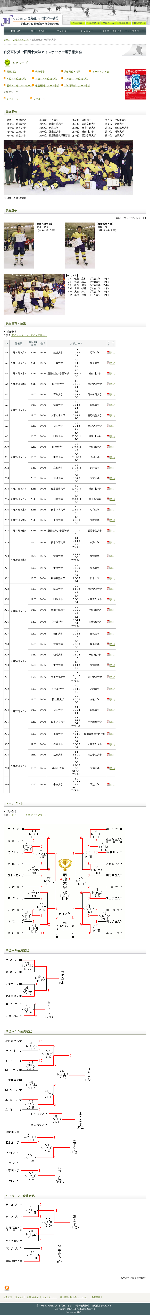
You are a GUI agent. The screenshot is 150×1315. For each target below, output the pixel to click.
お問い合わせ (33, 1297)
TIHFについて (139, 23)
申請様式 (77, 23)
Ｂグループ (13, 98)
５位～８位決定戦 (16, 78)
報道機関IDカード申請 (47, 85)
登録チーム (108, 23)
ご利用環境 (95, 1297)
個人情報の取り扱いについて (73, 1297)
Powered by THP (73, 1312)
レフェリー (87, 31)
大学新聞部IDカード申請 (77, 85)
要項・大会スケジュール (20, 85)
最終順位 (11, 71)
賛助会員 (123, 23)
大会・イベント (39, 31)
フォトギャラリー (134, 31)
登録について (93, 23)
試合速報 (8, 1297)
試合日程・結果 (72, 71)
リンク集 (19, 1297)
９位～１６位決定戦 (46, 78)
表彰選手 (40, 71)
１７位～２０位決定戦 (76, 78)
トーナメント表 (100, 71)
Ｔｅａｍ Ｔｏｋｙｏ (111, 31)
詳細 (111, 352)
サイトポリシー (49, 1297)
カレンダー (63, 31)
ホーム (7, 39)
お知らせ (15, 31)
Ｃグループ (39, 98)
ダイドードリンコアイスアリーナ (29, 335)
